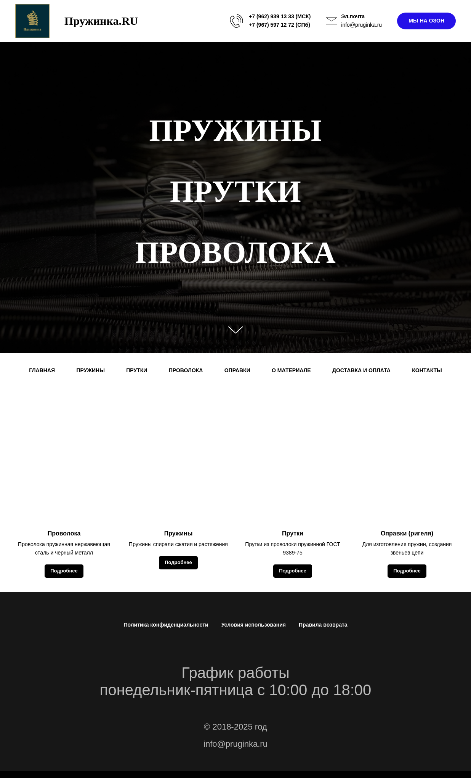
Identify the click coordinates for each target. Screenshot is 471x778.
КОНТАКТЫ (427, 370)
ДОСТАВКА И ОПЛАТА (361, 370)
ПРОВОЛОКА (186, 370)
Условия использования (253, 625)
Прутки (292, 533)
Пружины (178, 533)
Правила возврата (323, 625)
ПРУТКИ (136, 370)
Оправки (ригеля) (407, 533)
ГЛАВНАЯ (42, 370)
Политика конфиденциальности (165, 625)
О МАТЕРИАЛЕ (291, 370)
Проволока (64, 533)
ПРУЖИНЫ (90, 370)
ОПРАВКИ (237, 370)
